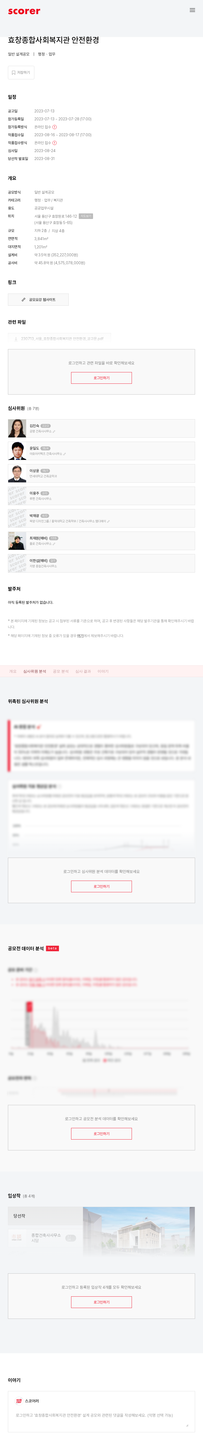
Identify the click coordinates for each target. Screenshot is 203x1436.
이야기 (103, 671)
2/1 (53, 560)
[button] (196, 10)
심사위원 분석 (34, 671)
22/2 (45, 426)
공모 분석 (60, 671)
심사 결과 (83, 671)
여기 (80, 636)
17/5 (54, 538)
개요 (13, 671)
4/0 (44, 516)
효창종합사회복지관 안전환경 (53, 40)
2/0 (44, 493)
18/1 (45, 471)
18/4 (45, 448)
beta (52, 948)
